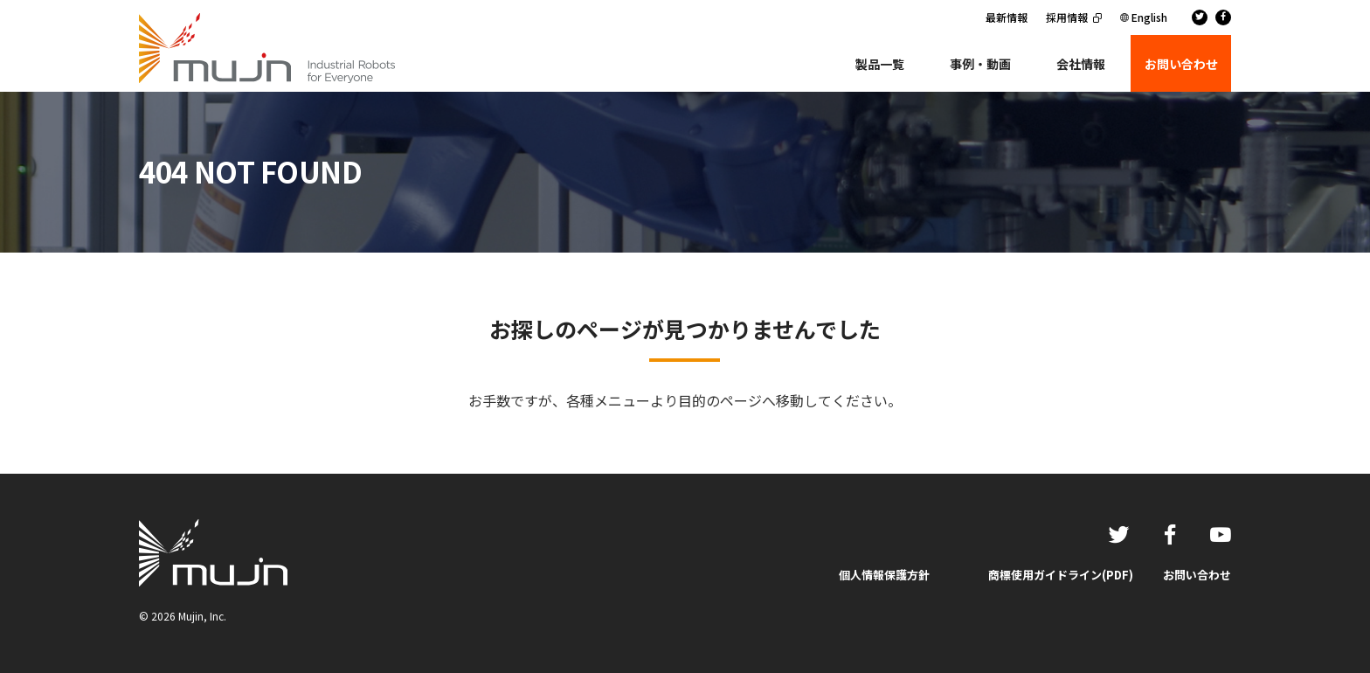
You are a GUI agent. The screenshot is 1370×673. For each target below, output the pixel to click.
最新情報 (1007, 17)
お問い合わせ (1197, 574)
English (1149, 17)
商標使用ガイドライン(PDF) (1060, 574)
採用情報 (1067, 17)
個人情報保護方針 (884, 574)
